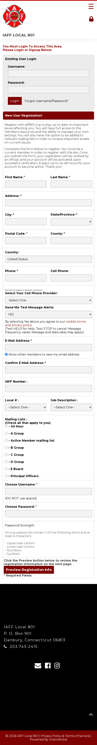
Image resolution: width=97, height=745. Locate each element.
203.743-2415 (24, 646)
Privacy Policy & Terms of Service (65, 736)
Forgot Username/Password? (46, 101)
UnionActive (58, 739)
